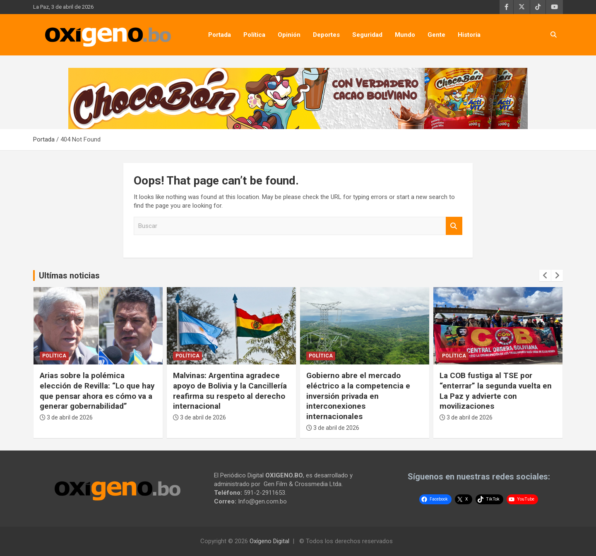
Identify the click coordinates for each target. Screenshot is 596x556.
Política (254, 34)
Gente (436, 34)
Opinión (289, 34)
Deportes (326, 34)
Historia (469, 34)
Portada (219, 34)
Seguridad (367, 34)
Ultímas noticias (69, 275)
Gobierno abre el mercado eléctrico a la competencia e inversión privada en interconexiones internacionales (358, 396)
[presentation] (545, 275)
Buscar (454, 226)
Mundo (405, 34)
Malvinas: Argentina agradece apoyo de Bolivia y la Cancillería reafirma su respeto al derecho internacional (230, 391)
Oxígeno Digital (269, 541)
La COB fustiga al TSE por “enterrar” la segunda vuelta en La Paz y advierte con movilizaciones (496, 391)
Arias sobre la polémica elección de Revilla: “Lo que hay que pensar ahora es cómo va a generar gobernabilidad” (97, 391)
